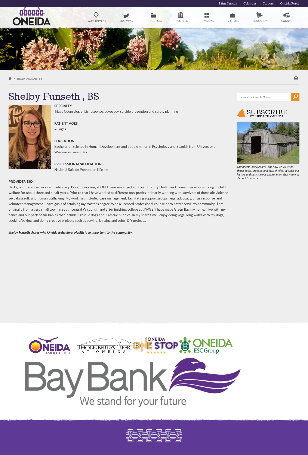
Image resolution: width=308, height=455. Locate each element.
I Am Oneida (228, 4)
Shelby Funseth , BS (29, 78)
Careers (268, 4)
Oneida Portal (289, 4)
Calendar (249, 4)
